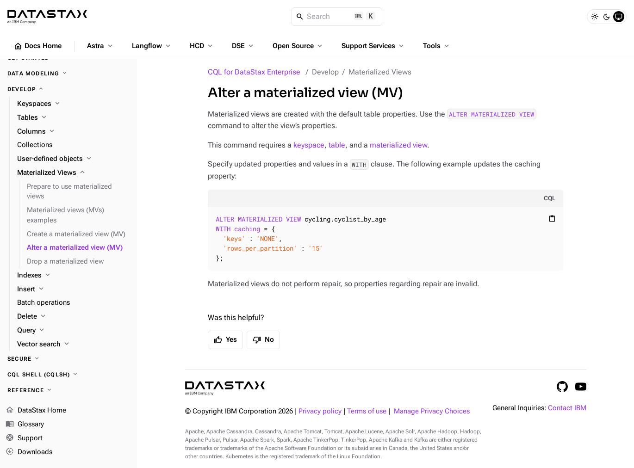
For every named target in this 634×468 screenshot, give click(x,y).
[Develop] (68, 89)
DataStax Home (36, 411)
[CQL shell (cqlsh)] (68, 374)
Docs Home (37, 46)
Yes (225, 340)
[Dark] (606, 16)
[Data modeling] (68, 73)
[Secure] (68, 359)
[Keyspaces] (73, 104)
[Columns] (73, 132)
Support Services (373, 46)
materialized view (398, 145)
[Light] (594, 16)
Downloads (29, 452)
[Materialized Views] (73, 173)
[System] (618, 16)
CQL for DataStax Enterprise (254, 72)
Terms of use (366, 411)
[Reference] (68, 390)
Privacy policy (320, 411)
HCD (202, 46)
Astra (100, 46)
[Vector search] (73, 344)
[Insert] (73, 289)
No (263, 340)
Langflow (152, 46)
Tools (437, 46)
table (337, 145)
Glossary (25, 424)
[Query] (73, 331)
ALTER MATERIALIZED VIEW (491, 114)
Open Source (298, 46)
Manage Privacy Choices (432, 411)
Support (24, 438)
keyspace (308, 145)
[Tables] (73, 118)
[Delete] (73, 317)
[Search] (337, 16)
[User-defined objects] (73, 159)
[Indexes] (73, 276)
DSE (243, 46)
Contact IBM (567, 408)
